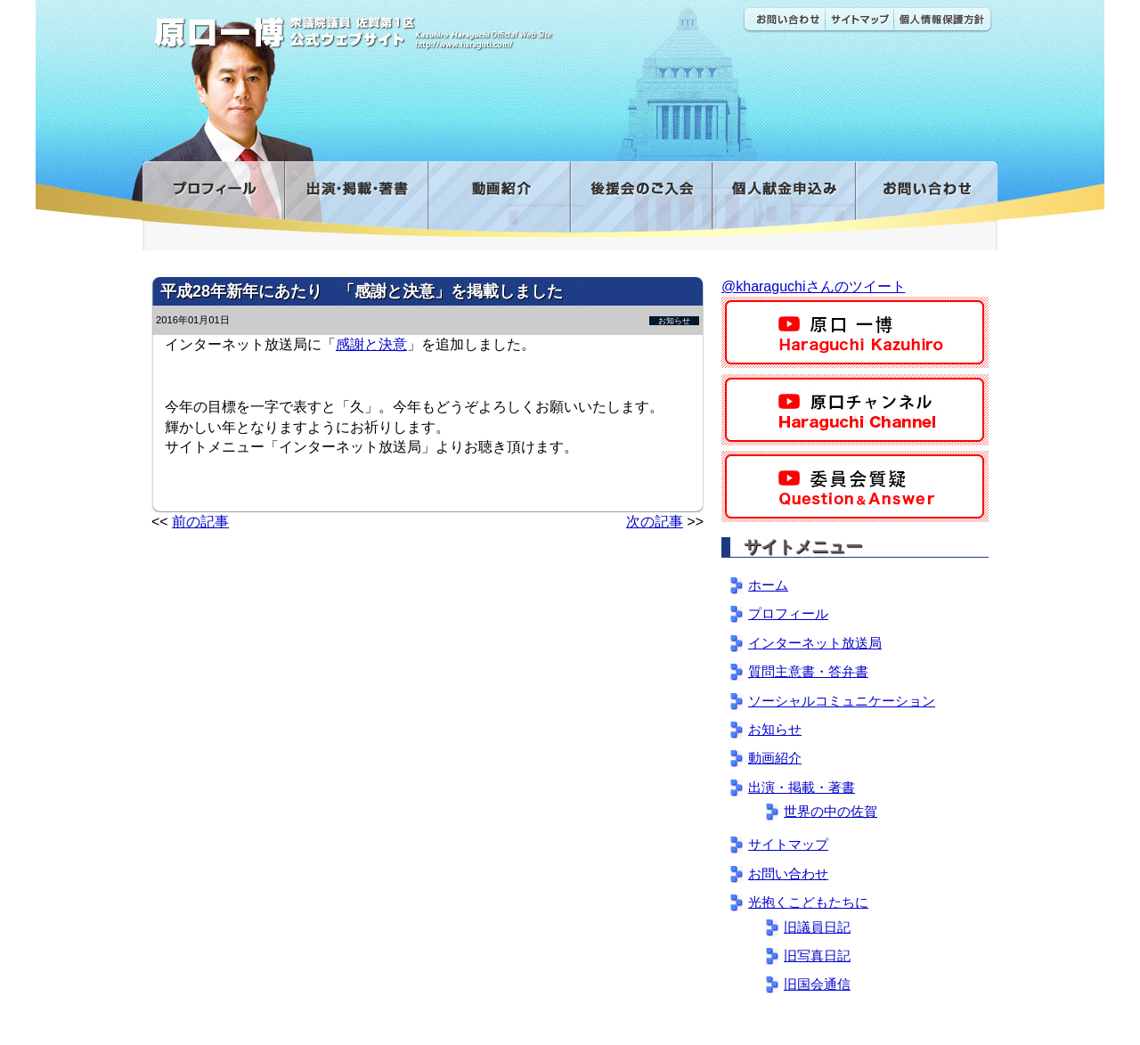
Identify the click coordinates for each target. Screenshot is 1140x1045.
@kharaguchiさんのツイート (813, 286)
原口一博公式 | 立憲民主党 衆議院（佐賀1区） (407, 26)
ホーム (768, 584)
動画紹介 (499, 199)
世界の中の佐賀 (830, 811)
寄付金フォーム (783, 199)
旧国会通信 (817, 984)
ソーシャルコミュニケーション (841, 700)
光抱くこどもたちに (808, 902)
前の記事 (200, 521)
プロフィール (213, 199)
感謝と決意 (371, 344)
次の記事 (654, 521)
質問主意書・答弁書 (808, 671)
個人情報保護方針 (942, 20)
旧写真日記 (817, 955)
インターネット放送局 (815, 642)
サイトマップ (859, 20)
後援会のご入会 (641, 199)
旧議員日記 (817, 927)
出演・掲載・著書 (356, 199)
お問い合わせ (784, 20)
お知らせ (674, 320)
